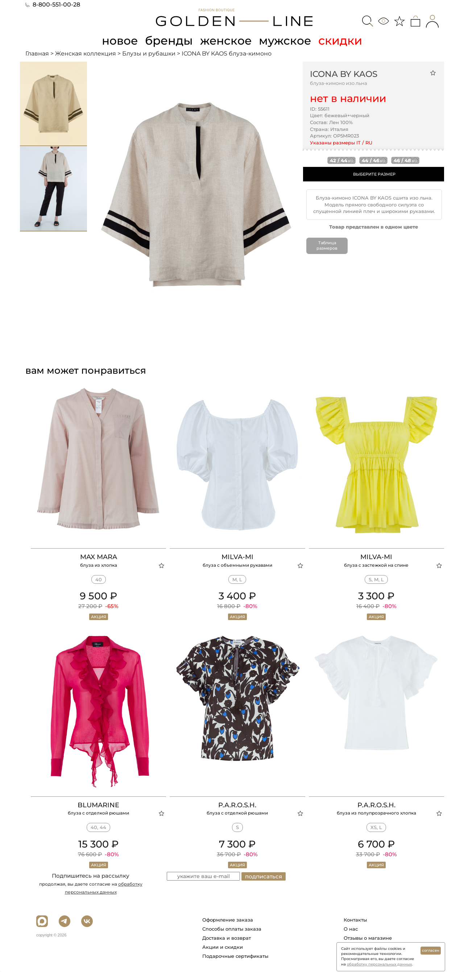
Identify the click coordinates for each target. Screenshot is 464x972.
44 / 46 (373, 160)
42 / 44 (341, 160)
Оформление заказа (227, 920)
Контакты (355, 920)
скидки (342, 40)
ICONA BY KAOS (343, 74)
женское (226, 40)
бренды (169, 40)
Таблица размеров (326, 245)
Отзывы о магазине (368, 938)
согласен (430, 950)
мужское (286, 40)
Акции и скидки (222, 947)
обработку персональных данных (379, 964)
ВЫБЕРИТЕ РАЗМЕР (374, 174)
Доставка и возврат (226, 938)
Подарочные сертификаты (235, 956)
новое (119, 40)
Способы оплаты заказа (231, 929)
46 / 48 (405, 160)
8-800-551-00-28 (52, 4)
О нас (351, 929)
